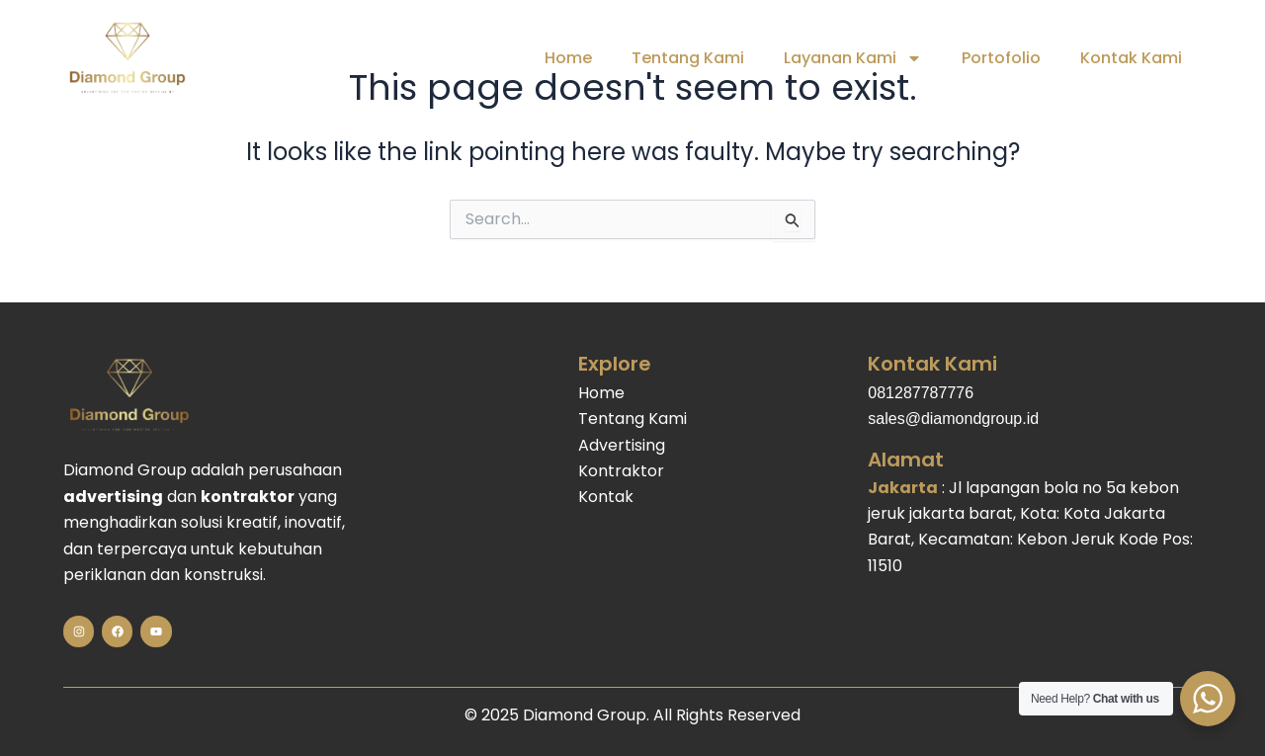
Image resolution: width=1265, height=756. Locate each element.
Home (568, 57)
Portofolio (1001, 57)
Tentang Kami (688, 57)
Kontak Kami (1131, 57)
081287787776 (920, 392)
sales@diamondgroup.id (953, 418)
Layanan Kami (853, 58)
